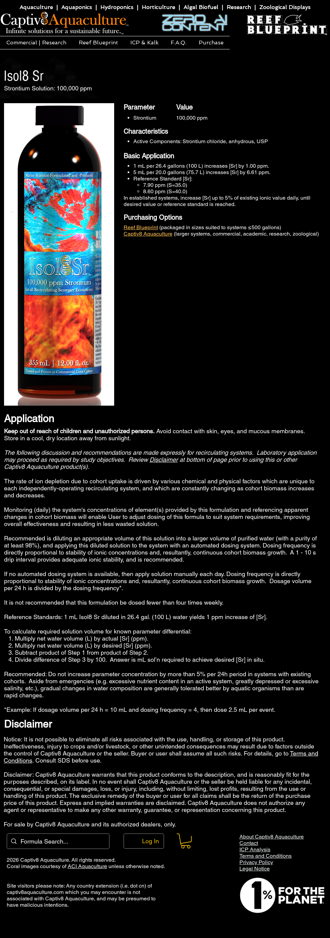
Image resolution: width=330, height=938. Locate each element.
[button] (36, 42)
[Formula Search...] (58, 841)
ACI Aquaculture (87, 866)
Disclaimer (164, 459)
